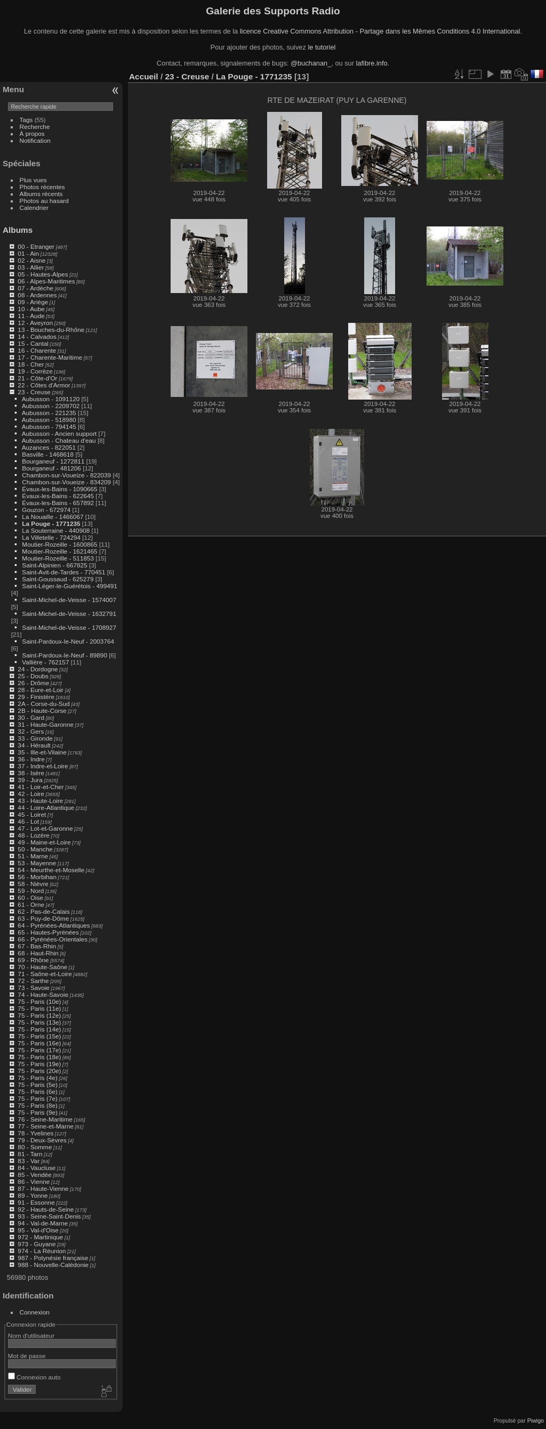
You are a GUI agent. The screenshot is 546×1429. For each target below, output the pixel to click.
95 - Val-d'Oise (38, 1230)
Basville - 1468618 (48, 454)
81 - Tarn (30, 1153)
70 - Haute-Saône (42, 966)
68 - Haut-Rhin (38, 952)
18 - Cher (31, 364)
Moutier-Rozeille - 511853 (58, 558)
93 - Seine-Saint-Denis (49, 1216)
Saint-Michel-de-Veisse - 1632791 (69, 613)
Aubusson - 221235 (49, 412)
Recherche (35, 126)
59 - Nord (31, 890)
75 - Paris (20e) (39, 1070)
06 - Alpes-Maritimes (46, 281)
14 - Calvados (37, 336)
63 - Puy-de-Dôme (43, 918)
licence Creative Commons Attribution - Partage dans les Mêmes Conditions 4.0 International (380, 31)
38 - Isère (31, 772)
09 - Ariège (33, 301)
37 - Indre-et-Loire (43, 765)
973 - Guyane (36, 1243)
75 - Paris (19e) (39, 1063)
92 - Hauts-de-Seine (46, 1209)
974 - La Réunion (42, 1250)
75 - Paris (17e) (39, 1049)
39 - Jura (30, 779)
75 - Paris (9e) (38, 1112)
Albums (18, 229)
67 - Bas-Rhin (37, 946)
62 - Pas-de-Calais (43, 911)
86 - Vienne (34, 1181)
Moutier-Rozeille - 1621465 (59, 551)
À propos (32, 133)
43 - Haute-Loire (40, 800)
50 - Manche (35, 849)
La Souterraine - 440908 (56, 530)
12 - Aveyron (35, 322)
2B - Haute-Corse (42, 710)
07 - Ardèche (35, 288)
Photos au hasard (44, 200)
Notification (35, 140)
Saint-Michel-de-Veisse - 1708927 (69, 627)
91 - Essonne (36, 1202)
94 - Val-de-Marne (43, 1223)
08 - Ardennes (37, 294)
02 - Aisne (31, 260)
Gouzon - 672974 (46, 509)
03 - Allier (31, 267)
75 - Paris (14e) (39, 1029)
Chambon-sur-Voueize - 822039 (66, 475)
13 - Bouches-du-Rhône (51, 329)
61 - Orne (31, 904)
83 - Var (28, 1160)
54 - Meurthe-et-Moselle (51, 869)
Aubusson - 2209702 (51, 405)
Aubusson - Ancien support (59, 433)
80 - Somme (35, 1146)
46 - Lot (28, 821)
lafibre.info (372, 63)
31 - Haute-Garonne (46, 724)
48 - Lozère (34, 835)
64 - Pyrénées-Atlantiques (54, 925)
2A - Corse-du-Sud (43, 703)
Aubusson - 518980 (49, 419)
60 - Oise (30, 897)
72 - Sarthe (33, 980)
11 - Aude (31, 315)
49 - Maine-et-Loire (44, 842)
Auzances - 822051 (49, 447)
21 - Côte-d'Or (37, 378)
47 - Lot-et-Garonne (45, 828)
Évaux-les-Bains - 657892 (58, 502)
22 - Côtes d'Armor (44, 384)
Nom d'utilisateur (31, 1335)
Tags (26, 119)
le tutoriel (321, 47)
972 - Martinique (40, 1236)
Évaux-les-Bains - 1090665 (59, 488)
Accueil (143, 76)
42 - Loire (31, 793)
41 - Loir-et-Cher (40, 786)
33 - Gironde (35, 738)
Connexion (35, 1312)
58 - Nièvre (33, 883)
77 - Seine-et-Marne (46, 1126)
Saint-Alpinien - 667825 (54, 565)
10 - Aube (31, 308)
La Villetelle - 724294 (51, 537)
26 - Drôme (33, 682)
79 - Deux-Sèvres (42, 1139)
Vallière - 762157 (45, 662)
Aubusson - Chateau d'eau (59, 440)
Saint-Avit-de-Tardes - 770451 (63, 572)
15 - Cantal (33, 343)
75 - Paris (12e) (39, 1015)
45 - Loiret (32, 814)
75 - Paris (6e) (38, 1091)
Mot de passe (27, 1355)
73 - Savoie (34, 987)
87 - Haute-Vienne (43, 1188)
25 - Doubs (33, 675)
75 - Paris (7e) (38, 1098)
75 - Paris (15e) (39, 1036)
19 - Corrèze (35, 371)
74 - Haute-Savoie (43, 994)
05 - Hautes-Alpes (43, 274)
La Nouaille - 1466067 (52, 516)
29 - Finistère (36, 696)
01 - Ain (28, 253)
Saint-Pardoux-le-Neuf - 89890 (64, 655)
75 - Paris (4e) (38, 1077)
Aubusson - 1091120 (51, 398)
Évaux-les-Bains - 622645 (58, 495)
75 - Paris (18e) (39, 1056)
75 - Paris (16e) (39, 1043)
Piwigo (535, 1420)
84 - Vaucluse (36, 1167)
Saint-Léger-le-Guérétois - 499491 (69, 585)
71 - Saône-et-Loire (44, 973)
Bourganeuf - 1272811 (53, 461)
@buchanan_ (311, 63)
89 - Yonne (32, 1195)
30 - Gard (31, 717)
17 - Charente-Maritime (50, 357)
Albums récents (41, 193)
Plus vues (33, 179)
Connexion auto (34, 1377)
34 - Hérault (34, 745)
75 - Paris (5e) (38, 1084)
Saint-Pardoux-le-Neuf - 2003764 (68, 641)
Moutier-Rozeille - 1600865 (59, 544)
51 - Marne (33, 855)
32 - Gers (31, 731)
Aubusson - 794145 (49, 426)
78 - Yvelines (35, 1133)
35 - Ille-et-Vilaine (42, 752)
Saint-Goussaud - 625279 (57, 578)
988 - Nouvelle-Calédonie (53, 1264)
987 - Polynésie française (53, 1257)
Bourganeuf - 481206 (51, 468)
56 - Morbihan (37, 876)
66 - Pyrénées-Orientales (52, 939)
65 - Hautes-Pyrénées (48, 932)
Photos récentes (42, 186)
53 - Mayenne (37, 862)
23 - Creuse (34, 391)
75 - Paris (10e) (39, 1001)
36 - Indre (31, 759)
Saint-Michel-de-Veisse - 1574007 (69, 599)
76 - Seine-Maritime (45, 1119)
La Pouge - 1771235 (51, 523)
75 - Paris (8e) (38, 1105)
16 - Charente (37, 350)
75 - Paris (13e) (39, 1022)
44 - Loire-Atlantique (46, 807)
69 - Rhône (33, 959)
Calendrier (34, 207)
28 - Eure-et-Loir (40, 689)
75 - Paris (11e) (39, 1008)
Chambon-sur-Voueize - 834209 (66, 481)
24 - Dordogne (38, 668)
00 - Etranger (36, 246)
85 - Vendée (34, 1174)
